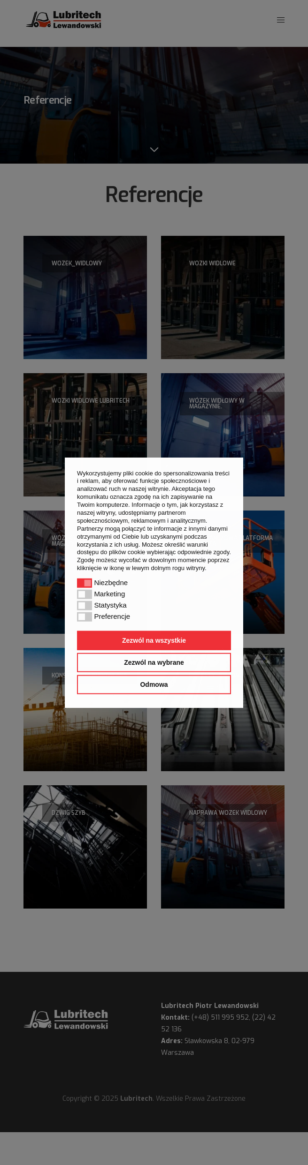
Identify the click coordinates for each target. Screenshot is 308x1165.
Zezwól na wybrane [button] (154, 662)
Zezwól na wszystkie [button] (154, 640)
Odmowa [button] (154, 684)
